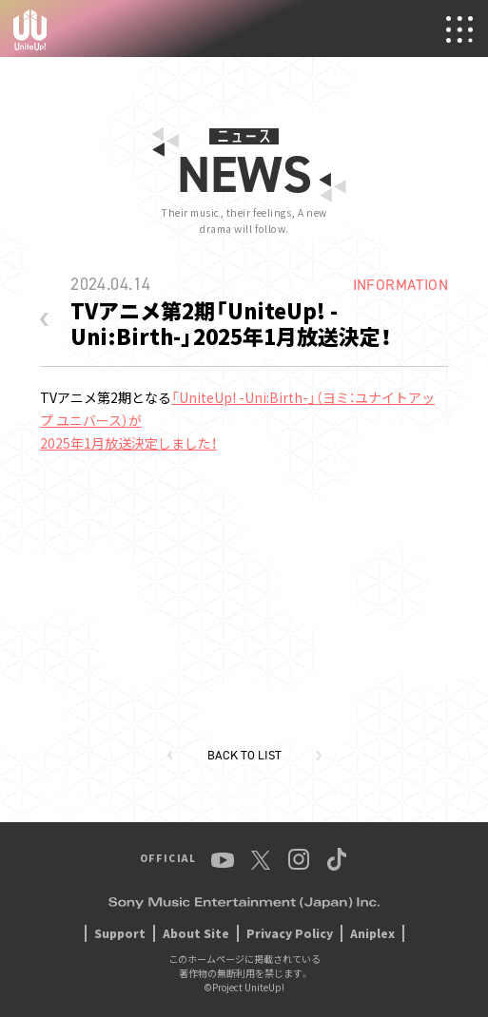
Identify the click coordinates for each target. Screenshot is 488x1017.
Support (120, 933)
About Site (196, 933)
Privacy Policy (289, 933)
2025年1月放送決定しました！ (128, 442)
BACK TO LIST (244, 755)
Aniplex (372, 933)
